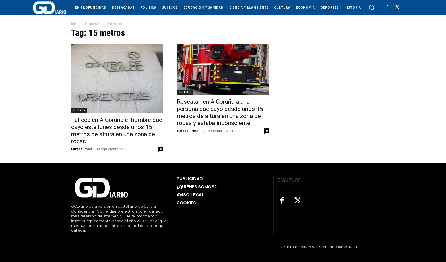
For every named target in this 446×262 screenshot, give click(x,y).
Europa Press (81, 149)
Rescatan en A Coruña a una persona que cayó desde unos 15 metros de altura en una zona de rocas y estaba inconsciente (220, 112)
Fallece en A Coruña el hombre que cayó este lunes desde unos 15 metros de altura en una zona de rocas (116, 131)
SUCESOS (79, 110)
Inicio (75, 23)
